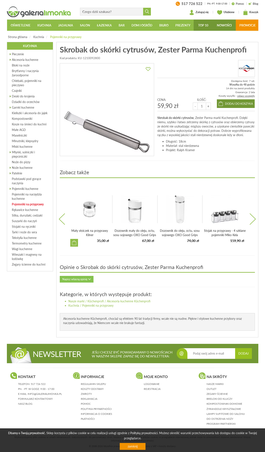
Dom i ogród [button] (142, 25)
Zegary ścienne (217, 393)
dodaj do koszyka (239, 103)
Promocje (247, 25)
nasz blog (25, 403)
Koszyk (250, 12)
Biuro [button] (163, 25)
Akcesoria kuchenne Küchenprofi (128, 301)
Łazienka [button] (104, 25)
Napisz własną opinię (76, 279)
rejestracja (152, 389)
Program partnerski (221, 423)
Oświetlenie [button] (21, 25)
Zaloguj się (199, 12)
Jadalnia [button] (65, 25)
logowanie (151, 384)
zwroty (86, 393)
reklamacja (89, 398)
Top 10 (203, 25)
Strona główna (17, 37)
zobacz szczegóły (246, 95)
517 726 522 (38, 384)
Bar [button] (122, 25)
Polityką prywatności (144, 433)
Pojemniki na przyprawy (65, 37)
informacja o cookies (96, 413)
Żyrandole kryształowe (224, 408)
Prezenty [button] (182, 25)
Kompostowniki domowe (224, 403)
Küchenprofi (95, 301)
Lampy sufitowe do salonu (226, 413)
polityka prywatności (96, 408)
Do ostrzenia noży (220, 418)
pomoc (86, 403)
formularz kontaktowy (35, 398)
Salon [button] (85, 25)
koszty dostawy (92, 389)
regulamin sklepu (93, 384)
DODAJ (243, 353)
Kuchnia (38, 37)
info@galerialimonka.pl (45, 393)
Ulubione (225, 12)
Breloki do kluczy (219, 398)
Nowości (224, 25)
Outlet (211, 389)
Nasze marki (76, 301)
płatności (88, 418)
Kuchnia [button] (44, 25)
